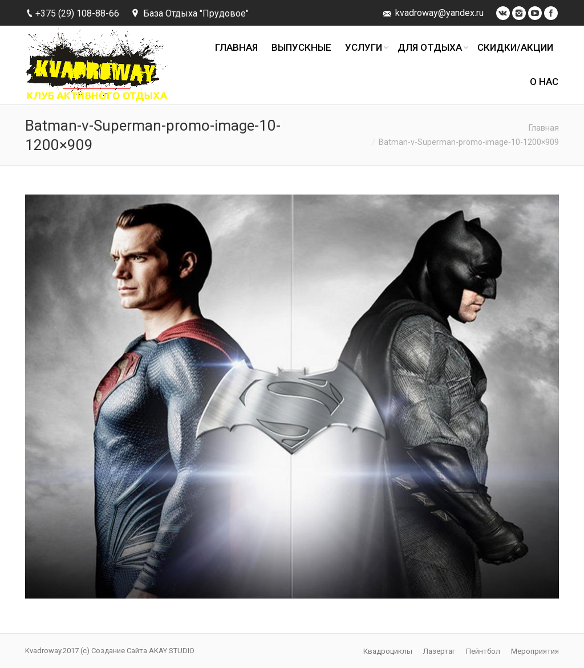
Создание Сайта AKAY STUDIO (142, 650)
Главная (544, 127)
